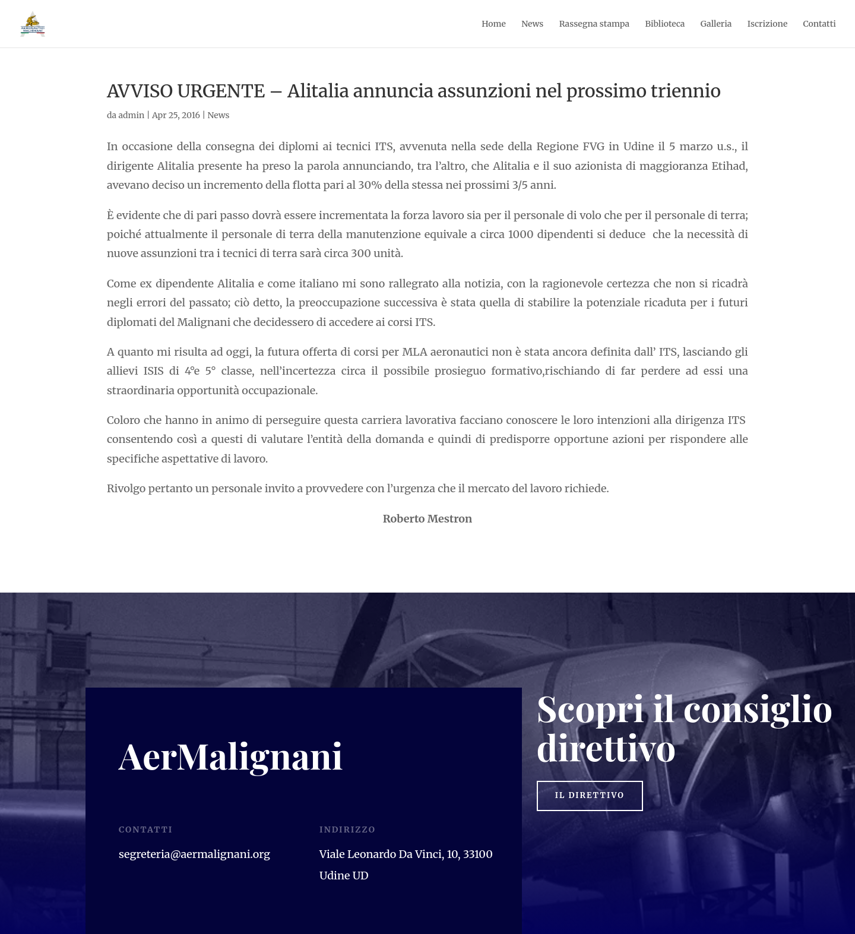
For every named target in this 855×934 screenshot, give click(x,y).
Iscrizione (768, 24)
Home (494, 24)
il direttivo (595, 796)
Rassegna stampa (594, 24)
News (532, 24)
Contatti (819, 24)
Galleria (716, 24)
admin (131, 115)
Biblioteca (665, 24)
